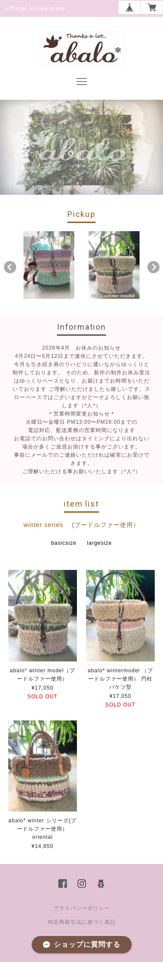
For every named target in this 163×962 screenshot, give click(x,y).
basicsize (64, 543)
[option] (48, 265)
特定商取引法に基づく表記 (82, 922)
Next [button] (153, 267)
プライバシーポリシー (81, 908)
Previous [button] (10, 267)
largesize (99, 543)
